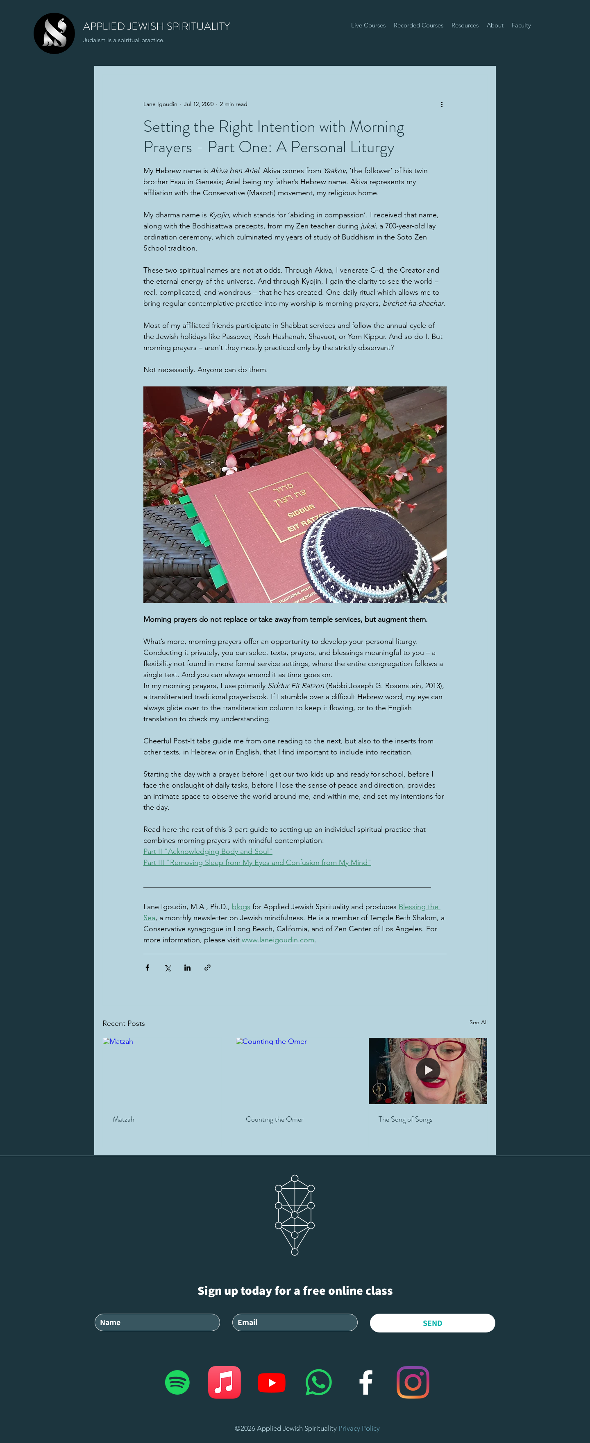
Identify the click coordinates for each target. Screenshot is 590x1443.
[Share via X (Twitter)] (167, 967)
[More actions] (442, 104)
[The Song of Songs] (428, 1071)
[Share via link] (207, 967)
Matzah (123, 1119)
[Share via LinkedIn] (187, 967)
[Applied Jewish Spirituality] (177, 1382)
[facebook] (365, 1382)
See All (479, 1022)
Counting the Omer (275, 1119)
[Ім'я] (155, 1322)
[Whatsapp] (318, 1382)
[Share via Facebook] (147, 967)
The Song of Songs (406, 1119)
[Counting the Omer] (295, 1071)
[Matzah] (162, 1071)
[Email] (292, 1322)
